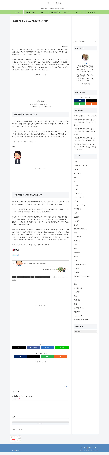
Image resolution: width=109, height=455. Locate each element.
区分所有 (37, 277)
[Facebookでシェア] (33, 348)
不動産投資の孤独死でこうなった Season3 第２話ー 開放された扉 (84, 139)
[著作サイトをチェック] (35, 357)
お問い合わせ (83, 450)
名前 (13, 419)
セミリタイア (20, 277)
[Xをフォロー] (38, 357)
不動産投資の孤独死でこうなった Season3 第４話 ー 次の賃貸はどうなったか (85, 122)
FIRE (14, 277)
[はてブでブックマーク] (47, 348)
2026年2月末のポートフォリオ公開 (85, 116)
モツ (85, 63)
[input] (85, 41)
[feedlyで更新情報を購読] (42, 357)
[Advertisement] (40, 33)
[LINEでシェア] (62, 348)
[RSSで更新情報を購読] (45, 357)
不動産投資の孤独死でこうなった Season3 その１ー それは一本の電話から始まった (85, 147)
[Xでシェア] (19, 348)
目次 (38, 101)
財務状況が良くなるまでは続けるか (41, 107)
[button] (96, 41)
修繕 (32, 277)
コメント (16, 399)
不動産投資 (27, 277)
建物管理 (43, 277)
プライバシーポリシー (92, 450)
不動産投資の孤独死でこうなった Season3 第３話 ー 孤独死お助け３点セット (85, 131)
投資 (47, 277)
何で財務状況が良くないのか (39, 104)
